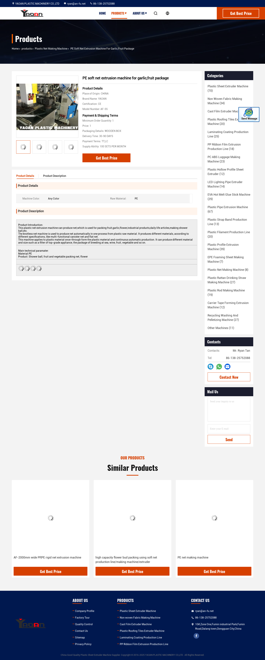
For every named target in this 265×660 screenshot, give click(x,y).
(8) (228, 270)
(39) (223, 247)
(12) (225, 172)
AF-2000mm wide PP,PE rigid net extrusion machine (47, 557)
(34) (225, 101)
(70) (228, 88)
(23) (224, 159)
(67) (228, 209)
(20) (227, 122)
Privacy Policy (83, 644)
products (27, 48)
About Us (140, 13)
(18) (229, 111)
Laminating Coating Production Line (141, 637)
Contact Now (229, 377)
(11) (221, 328)
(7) (226, 259)
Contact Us (81, 630)
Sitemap (80, 637)
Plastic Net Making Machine (51, 48)
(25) (228, 134)
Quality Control (84, 624)
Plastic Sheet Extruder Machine (138, 611)
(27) (227, 280)
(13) (227, 222)
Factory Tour (82, 617)
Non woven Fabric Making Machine (140, 617)
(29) (229, 197)
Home (102, 13)
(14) (225, 184)
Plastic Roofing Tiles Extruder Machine (142, 630)
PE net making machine (193, 557)
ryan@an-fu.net (74, 3)
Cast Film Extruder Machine (136, 624)
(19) (226, 293)
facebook (196, 636)
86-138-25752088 (102, 3)
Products (119, 13)
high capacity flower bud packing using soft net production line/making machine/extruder (126, 560)
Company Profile (84, 611)
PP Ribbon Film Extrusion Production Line (144, 644)
